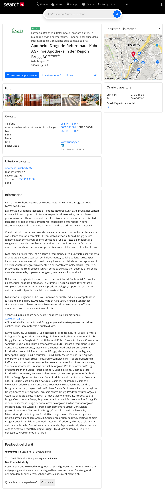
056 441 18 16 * (53, 75)
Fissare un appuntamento (24, 75)
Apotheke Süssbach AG (18, 168)
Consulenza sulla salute (63, 40)
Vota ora (48, 482)
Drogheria (49, 33)
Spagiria (83, 40)
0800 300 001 (68, 127)
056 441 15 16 (69, 131)
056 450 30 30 (27, 179)
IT (151, 4)
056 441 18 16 (69, 123)
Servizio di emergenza (54, 37)
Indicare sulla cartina (121, 29)
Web (72, 75)
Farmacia (36, 33)
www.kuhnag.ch (70, 142)
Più (95, 75)
